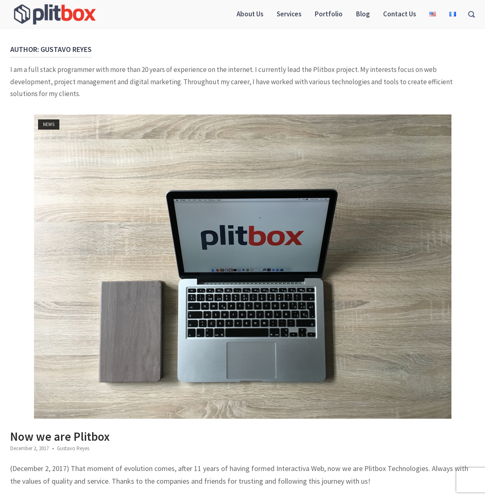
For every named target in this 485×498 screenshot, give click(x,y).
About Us (250, 13)
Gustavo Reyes (73, 448)
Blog (363, 13)
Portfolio (329, 13)
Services (289, 13)
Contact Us (399, 13)
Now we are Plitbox (60, 436)
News (48, 124)
